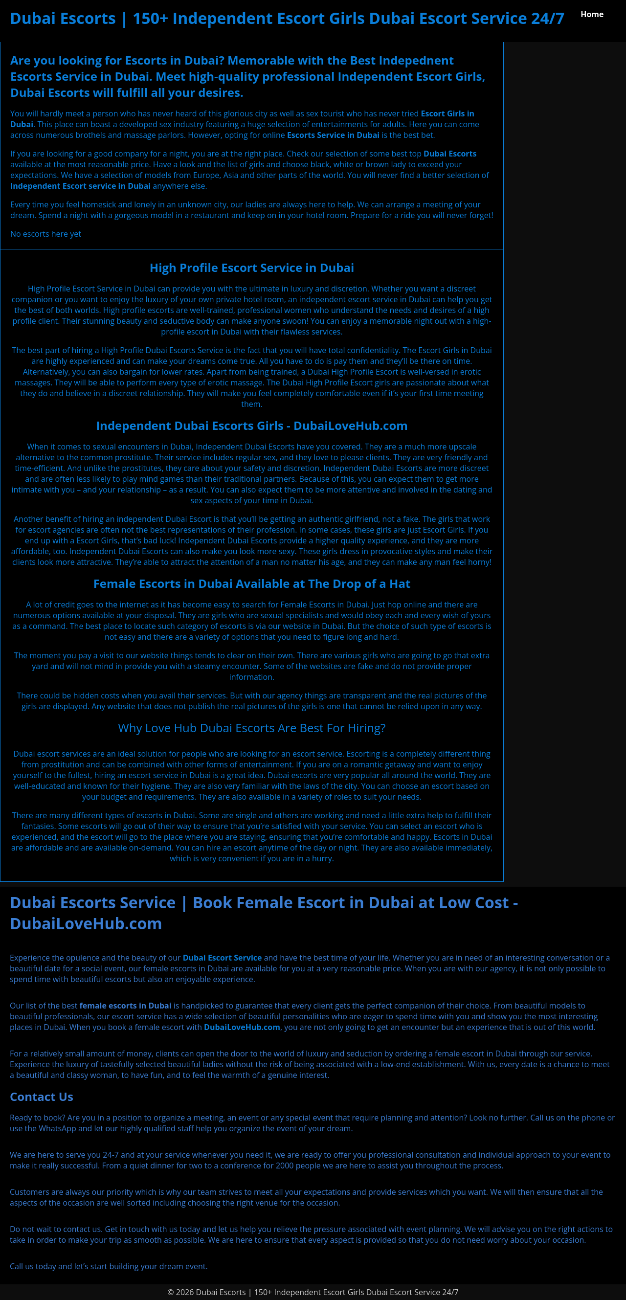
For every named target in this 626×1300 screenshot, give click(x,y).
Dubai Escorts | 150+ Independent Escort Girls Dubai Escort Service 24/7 (287, 17)
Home (592, 14)
